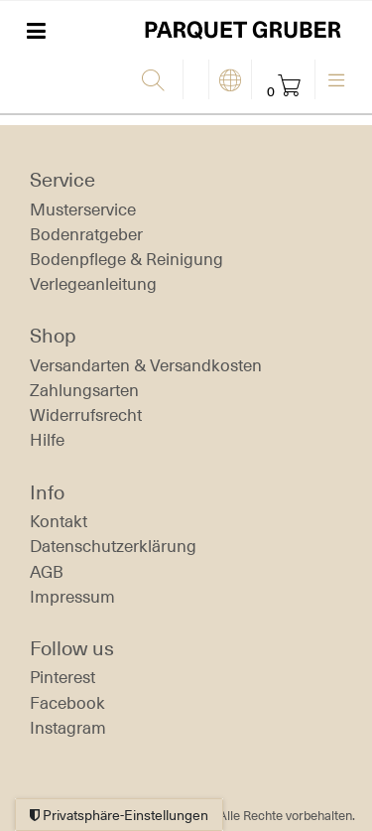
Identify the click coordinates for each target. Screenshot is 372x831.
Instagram (68, 728)
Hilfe (47, 440)
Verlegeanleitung (93, 284)
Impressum (72, 597)
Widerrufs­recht (86, 415)
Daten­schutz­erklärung (113, 546)
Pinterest (62, 677)
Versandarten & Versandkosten (146, 365)
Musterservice (83, 209)
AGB (46, 572)
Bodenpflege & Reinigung (126, 259)
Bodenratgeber (86, 234)
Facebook (67, 703)
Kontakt (58, 521)
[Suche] (157, 81)
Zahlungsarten (84, 390)
